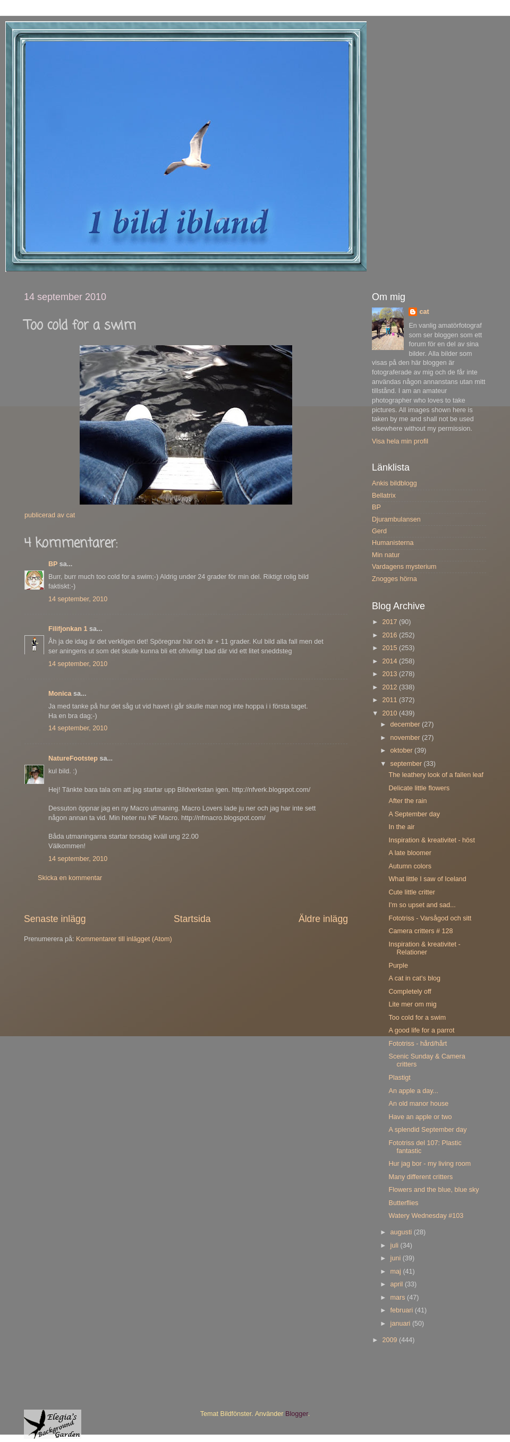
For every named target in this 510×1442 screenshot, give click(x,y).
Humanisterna (392, 543)
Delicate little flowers (418, 788)
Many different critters (420, 1177)
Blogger (296, 1414)
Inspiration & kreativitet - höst (431, 840)
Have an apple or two (420, 1117)
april (397, 1284)
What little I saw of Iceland (427, 879)
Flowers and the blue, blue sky (433, 1189)
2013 (390, 674)
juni (396, 1258)
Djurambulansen (396, 519)
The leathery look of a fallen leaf (435, 775)
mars (398, 1297)
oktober (402, 750)
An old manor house (418, 1103)
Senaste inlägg (55, 919)
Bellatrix (384, 495)
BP (52, 564)
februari (402, 1310)
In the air (401, 827)
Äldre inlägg (323, 919)
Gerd (379, 531)
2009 (390, 1340)
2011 (390, 700)
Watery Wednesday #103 (425, 1215)
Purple (397, 965)
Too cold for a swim (417, 1017)
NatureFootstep (73, 758)
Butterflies (403, 1203)
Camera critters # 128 (420, 931)
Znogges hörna (394, 579)
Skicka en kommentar (70, 878)
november (406, 737)
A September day (414, 814)
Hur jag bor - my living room (429, 1163)
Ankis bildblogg (394, 483)
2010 (390, 713)
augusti (402, 1232)
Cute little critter (411, 892)
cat (424, 311)
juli (395, 1245)
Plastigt (399, 1077)
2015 (390, 648)
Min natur (386, 555)
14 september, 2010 (77, 599)
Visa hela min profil (400, 441)
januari (401, 1323)
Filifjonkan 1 (67, 629)
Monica (59, 693)
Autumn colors (409, 866)
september (407, 763)
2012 (390, 687)
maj (396, 1271)
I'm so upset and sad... (421, 905)
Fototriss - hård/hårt (417, 1043)
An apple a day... (413, 1091)
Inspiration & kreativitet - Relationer (424, 948)
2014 (390, 661)
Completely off (409, 991)
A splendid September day (427, 1129)
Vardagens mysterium (404, 566)
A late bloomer (409, 853)
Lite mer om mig (412, 1004)
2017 (390, 622)
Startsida (192, 919)
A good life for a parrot (421, 1030)
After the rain (407, 801)
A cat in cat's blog (414, 978)
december (406, 724)
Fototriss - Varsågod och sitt (429, 918)
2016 (390, 635)
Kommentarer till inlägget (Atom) (124, 939)
